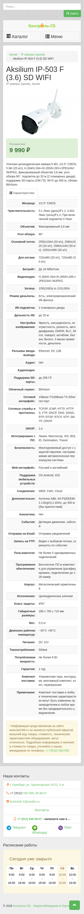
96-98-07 (41, 793)
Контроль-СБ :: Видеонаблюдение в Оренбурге (44, 905)
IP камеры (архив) (33, 54)
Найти (72, 13)
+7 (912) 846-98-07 (29, 819)
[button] (74, 905)
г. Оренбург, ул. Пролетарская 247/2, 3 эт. (37, 784)
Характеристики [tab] (21, 193)
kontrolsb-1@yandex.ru (25, 801)
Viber (65, 827)
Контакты (42, 810)
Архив (13, 54)
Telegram (16, 827)
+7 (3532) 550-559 (57, 750)
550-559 (28, 793)
